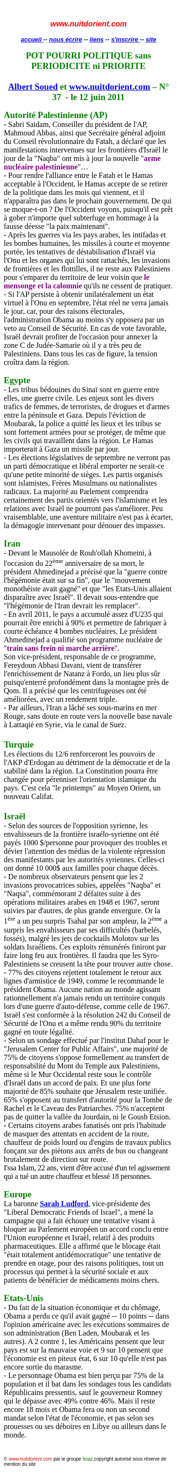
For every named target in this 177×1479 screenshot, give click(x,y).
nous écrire (65, 39)
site (151, 39)
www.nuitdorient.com (109, 87)
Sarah (64, 1204)
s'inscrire (125, 39)
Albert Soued (33, 87)
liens (97, 39)
